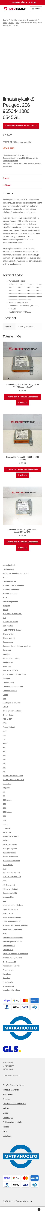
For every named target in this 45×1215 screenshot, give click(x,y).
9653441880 (7, 166)
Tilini (5, 1131)
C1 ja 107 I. (7, 788)
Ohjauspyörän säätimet (12, 711)
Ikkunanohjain (8, 634)
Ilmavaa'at (7, 650)
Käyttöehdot (8, 1094)
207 (4, 739)
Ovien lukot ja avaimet (12, 921)
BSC (4, 869)
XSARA (6, 840)
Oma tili (7, 1211)
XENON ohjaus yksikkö (12, 917)
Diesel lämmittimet (10, 622)
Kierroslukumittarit (10, 670)
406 (4, 759)
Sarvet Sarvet (8, 950)
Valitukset (7, 1136)
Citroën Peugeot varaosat (13, 1085)
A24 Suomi (9, 1201)
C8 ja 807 (6, 828)
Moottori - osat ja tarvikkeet (14, 585)
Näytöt (5, 707)
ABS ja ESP (7, 719)
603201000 (23, 163)
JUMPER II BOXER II (11, 836)
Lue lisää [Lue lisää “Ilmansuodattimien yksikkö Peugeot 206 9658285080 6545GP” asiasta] (22, 403)
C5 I (4, 816)
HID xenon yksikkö (10, 889)
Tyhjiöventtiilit (8, 970)
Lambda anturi (8, 682)
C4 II (4, 808)
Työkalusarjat (8, 982)
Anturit (5, 610)
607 (4, 772)
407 (4, 764)
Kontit (5, 577)
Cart (35, 1209)
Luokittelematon (9, 581)
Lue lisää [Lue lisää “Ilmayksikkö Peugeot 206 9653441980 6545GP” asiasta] (22, 475)
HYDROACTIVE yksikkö (12, 630)
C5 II (4, 820)
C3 (4, 796)
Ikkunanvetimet (9, 638)
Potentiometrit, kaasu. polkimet (15, 925)
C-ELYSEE (7, 784)
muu (4, 699)
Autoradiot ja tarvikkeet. (12, 614)
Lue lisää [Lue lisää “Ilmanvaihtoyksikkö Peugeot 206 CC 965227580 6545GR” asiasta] (22, 548)
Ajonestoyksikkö (9, 853)
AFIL (4, 723)
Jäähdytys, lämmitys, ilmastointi (16, 573)
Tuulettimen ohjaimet (11, 966)
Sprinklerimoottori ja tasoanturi (15, 954)
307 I (4, 751)
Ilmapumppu (8, 642)
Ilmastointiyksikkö (10, 893)
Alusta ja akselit (9, 565)
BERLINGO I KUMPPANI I (13, 776)
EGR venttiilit (8, 626)
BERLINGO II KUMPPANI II (13, 780)
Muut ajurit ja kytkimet (12, 703)
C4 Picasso (7, 812)
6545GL (31, 163)
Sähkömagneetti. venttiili (13, 942)
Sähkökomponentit (17, 20)
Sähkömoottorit (9, 946)
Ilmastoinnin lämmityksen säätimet (17, 646)
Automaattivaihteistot (11, 861)
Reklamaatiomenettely (12, 1122)
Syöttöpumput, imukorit (12, 958)
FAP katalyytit (8, 569)
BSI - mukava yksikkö (11, 873)
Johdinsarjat (8, 662)
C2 (4, 792)
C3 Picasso (7, 800)
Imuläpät (6, 654)
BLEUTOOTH (8, 865)
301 (4, 747)
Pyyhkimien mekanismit (12, 929)
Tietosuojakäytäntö (11, 1090)
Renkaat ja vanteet (10, 594)
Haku (22, 1211)
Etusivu (5, 20)
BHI (4, 618)
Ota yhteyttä (8, 1118)
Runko (5, 597)
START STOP (8, 913)
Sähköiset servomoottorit (13, 938)
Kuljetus (6, 1099)
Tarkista (6, 1127)
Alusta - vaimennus (10, 857)
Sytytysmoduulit (9, 962)
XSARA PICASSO (10, 844)
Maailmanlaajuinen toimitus (14, 1104)
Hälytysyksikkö (9, 885)
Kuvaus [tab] (6, 178)
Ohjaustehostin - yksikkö (13, 905)
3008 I (5, 743)
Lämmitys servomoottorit (13, 687)
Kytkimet (6, 679)
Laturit (5, 695)
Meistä (5, 1113)
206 (17, 23)
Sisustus (6, 978)
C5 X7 (5, 824)
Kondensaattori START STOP (14, 674)
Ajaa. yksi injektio (10, 849)
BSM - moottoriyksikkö (12, 877)
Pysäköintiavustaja (10, 909)
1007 (4, 731)
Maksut (6, 1108)
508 (4, 768)
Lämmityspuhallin (10, 691)
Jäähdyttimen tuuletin (11, 658)
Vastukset (7, 974)
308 (4, 755)
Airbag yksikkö (8, 23)
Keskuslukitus (8, 897)
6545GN (38, 163)
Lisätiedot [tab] (7, 185)
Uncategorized (8, 986)
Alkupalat (6, 606)
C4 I (4, 804)
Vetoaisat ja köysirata (11, 990)
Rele (4, 934)
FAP (4, 881)
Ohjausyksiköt (32, 20)
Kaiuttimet (7, 666)
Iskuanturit (7, 832)
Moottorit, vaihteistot (11, 589)
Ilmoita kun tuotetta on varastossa (21, 126)
